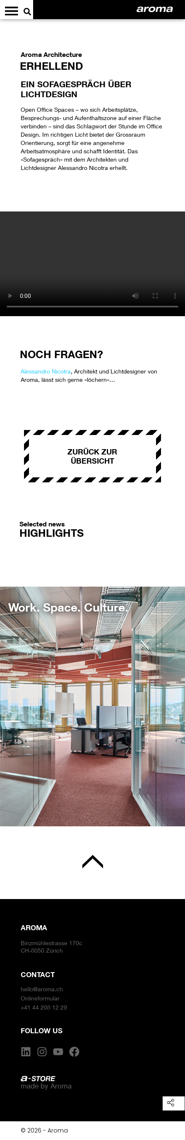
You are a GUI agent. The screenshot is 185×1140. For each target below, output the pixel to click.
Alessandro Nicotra (46, 371)
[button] (14, 700)
